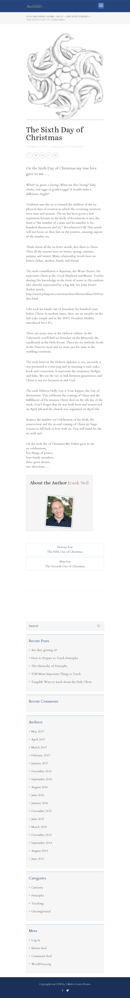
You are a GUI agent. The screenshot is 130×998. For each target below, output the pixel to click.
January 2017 (39, 763)
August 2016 (39, 787)
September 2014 (41, 843)
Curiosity (37, 887)
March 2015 (39, 827)
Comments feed (41, 956)
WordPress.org (41, 964)
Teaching (37, 903)
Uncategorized (41, 911)
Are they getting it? (44, 650)
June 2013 (37, 859)
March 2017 (39, 747)
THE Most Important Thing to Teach (56, 674)
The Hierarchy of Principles (49, 666)
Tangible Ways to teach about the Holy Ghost (61, 682)
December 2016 (41, 771)
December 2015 (41, 811)
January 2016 (39, 803)
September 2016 (41, 779)
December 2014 (41, 835)
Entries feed (39, 948)
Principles (37, 895)
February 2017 (40, 755)
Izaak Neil (77, 146)
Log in (35, 940)
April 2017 (38, 739)
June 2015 (37, 819)
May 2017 (37, 731)
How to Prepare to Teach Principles (54, 658)
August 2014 (39, 851)
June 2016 (37, 795)
